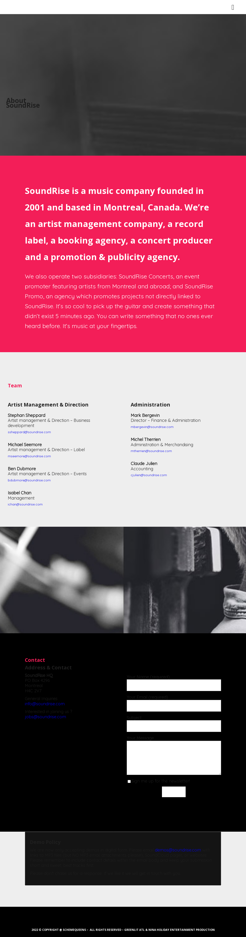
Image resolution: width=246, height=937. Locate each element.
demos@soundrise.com (178, 850)
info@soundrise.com (45, 703)
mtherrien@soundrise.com (151, 451)
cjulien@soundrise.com (149, 475)
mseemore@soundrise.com (29, 456)
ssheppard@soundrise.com (29, 432)
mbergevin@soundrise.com (152, 427)
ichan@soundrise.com (25, 504)
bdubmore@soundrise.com (29, 480)
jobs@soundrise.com (45, 716)
